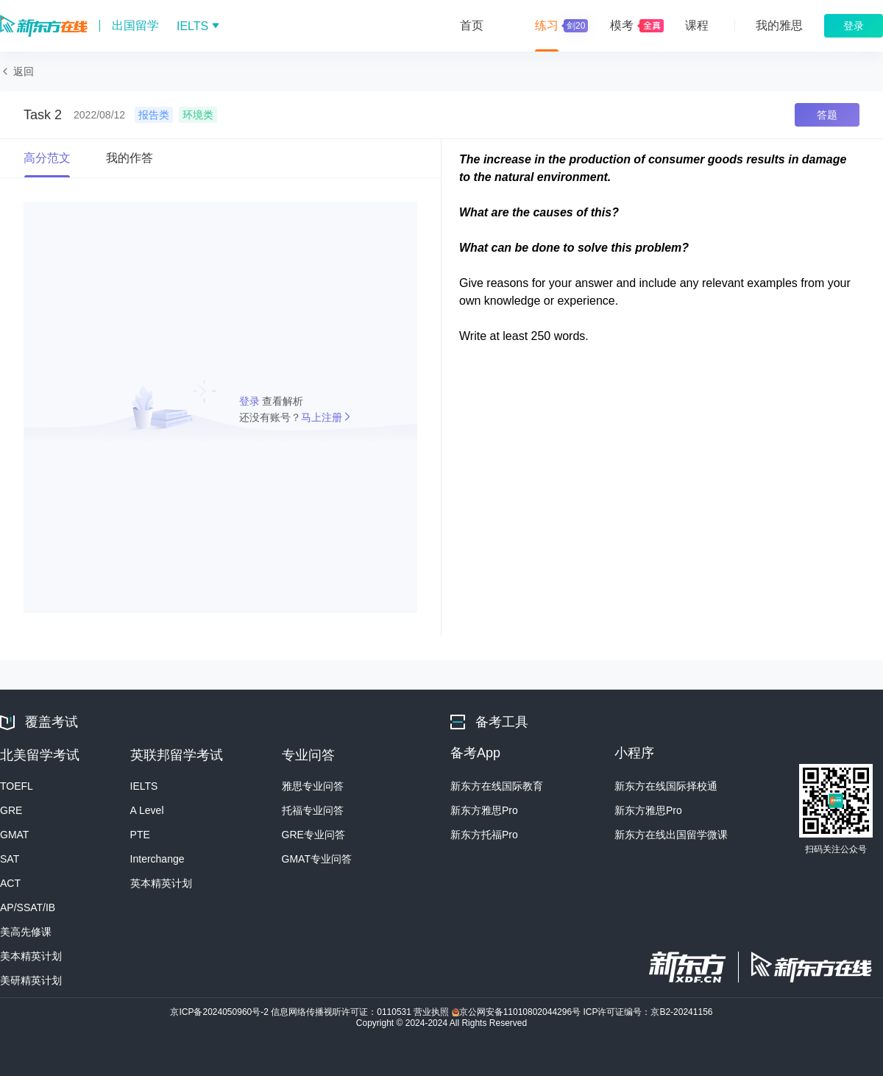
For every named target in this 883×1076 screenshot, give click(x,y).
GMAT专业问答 (317, 859)
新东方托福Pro (484, 834)
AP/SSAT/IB (27, 907)
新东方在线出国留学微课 (671, 834)
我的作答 (129, 158)
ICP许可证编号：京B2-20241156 (647, 1012)
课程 (697, 25)
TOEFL (16, 786)
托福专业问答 (313, 810)
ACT (10, 883)
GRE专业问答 (313, 834)
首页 (471, 25)
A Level (147, 810)
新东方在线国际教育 (496, 786)
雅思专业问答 (313, 786)
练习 (559, 25)
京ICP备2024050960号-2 (220, 1012)
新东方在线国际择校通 (665, 786)
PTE (140, 834)
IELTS (144, 786)
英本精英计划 (161, 883)
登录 (251, 401)
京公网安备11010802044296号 (518, 1012)
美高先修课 (26, 932)
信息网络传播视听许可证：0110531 (342, 1012)
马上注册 (321, 417)
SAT (9, 859)
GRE (11, 810)
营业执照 (432, 1012)
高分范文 (47, 158)
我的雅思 (779, 25)
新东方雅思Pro (484, 810)
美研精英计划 (31, 980)
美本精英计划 (31, 956)
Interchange (157, 859)
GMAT (14, 834)
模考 (622, 25)
